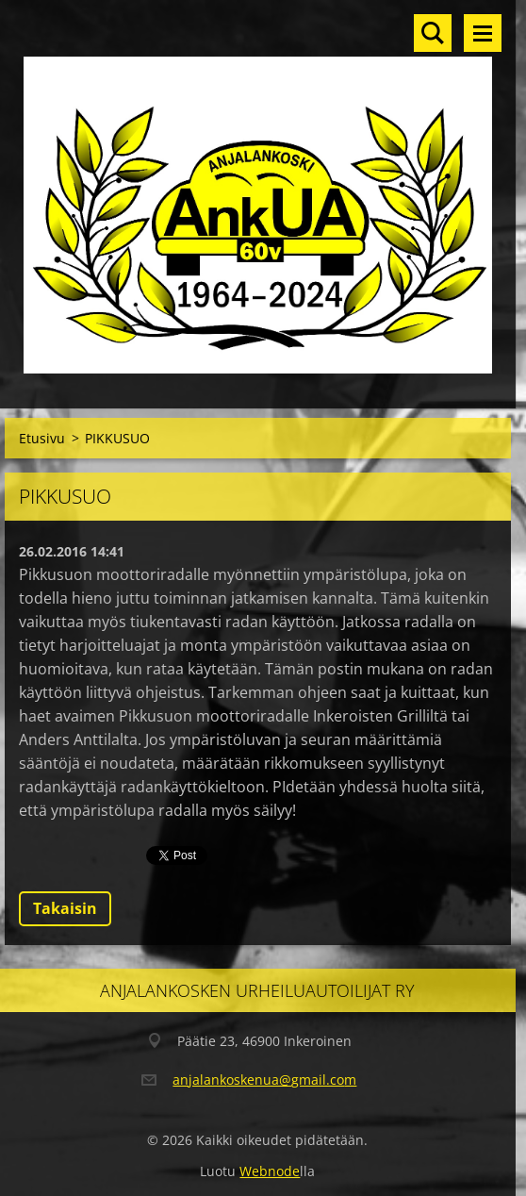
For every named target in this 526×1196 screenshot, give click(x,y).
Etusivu (42, 438)
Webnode (269, 1171)
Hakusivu (433, 33)
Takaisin (65, 908)
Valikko (482, 33)
